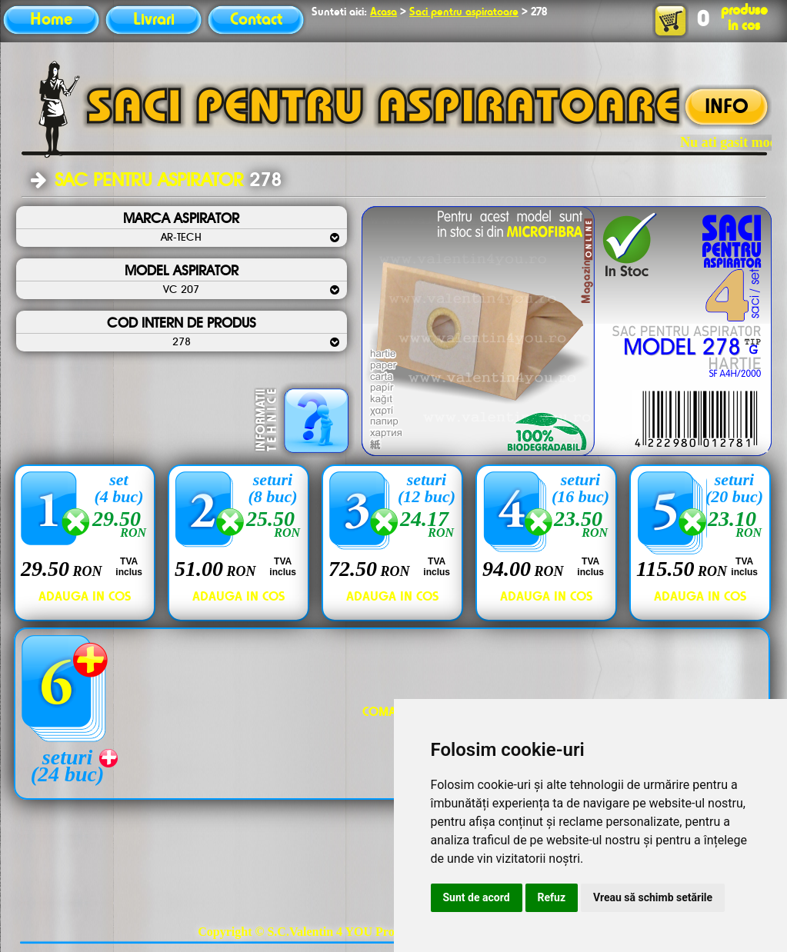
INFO (727, 107)
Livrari (154, 20)
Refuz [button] (552, 897)
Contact (256, 20)
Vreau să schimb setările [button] (652, 897)
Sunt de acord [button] (476, 897)
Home (51, 20)
